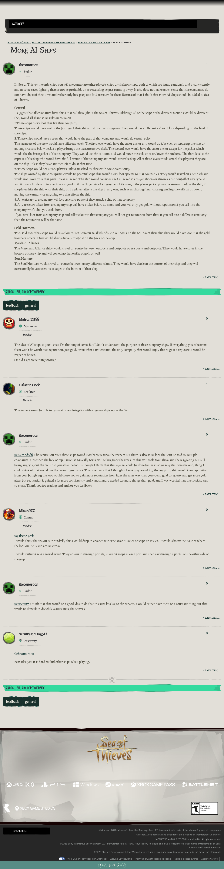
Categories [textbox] (18, 24)
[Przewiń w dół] (119, 865)
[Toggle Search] (17, 30)
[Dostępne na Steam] (114, 785)
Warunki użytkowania (121, 858)
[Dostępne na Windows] (86, 785)
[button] (103, 24)
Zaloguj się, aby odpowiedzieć (25, 292)
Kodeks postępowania (186, 858)
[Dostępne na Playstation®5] (54, 785)
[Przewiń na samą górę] (100, 865)
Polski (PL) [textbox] (19, 831)
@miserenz (21, 604)
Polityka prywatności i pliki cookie (153, 858)
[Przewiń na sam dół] (123, 865)
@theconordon (24, 654)
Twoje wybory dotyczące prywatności (86, 858)
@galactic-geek (24, 536)
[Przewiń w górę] (105, 865)
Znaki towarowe (209, 858)
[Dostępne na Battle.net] (199, 785)
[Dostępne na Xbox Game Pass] (152, 785)
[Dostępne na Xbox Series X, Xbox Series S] (20, 785)
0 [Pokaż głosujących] (207, 318)
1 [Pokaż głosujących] (207, 64)
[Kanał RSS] (5, 42)
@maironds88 (23, 455)
